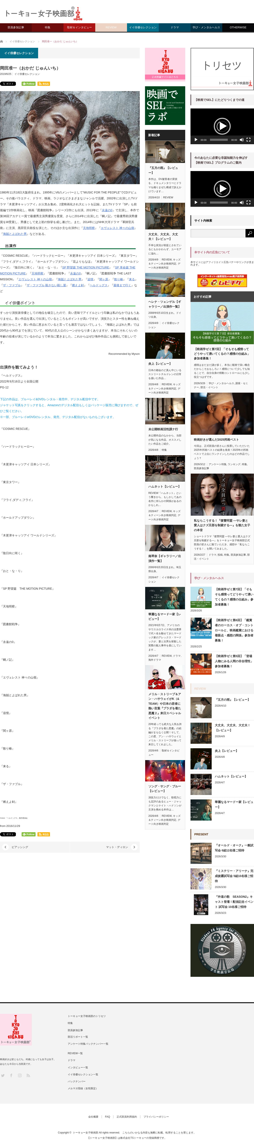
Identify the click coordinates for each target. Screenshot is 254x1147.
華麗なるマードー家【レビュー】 (164, 617)
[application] (222, 126)
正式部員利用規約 (127, 1116)
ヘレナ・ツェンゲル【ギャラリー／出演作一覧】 (164, 304)
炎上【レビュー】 (160, 363)
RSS (28, 1075)
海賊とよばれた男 (15, 234)
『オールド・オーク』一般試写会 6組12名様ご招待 (234, 848)
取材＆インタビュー (79, 27)
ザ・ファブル (12, 285)
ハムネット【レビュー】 (164, 486)
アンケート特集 (217, 464)
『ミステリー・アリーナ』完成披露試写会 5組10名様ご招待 (234, 876)
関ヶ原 (103, 279)
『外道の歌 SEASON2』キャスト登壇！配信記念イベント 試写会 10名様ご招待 (234, 902)
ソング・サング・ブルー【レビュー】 (164, 789)
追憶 (90, 279)
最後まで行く (122, 285)
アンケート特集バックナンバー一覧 (88, 1043)
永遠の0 (107, 210)
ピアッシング (20, 847)
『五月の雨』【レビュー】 (163, 170)
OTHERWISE (238, 27)
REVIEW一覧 (75, 1053)
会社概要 (93, 1116)
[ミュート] (242, 140)
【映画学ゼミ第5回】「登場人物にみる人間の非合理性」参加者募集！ (234, 661)
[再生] (196, 140)
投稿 (220, 554)
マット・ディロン (117, 847)
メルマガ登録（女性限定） (83, 1088)
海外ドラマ (154, 659)
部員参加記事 (16, 27)
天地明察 (89, 228)
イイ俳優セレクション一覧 (83, 1074)
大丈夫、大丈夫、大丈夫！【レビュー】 (163, 237)
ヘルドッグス (99, 285)
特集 (47, 27)
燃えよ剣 (78, 285)
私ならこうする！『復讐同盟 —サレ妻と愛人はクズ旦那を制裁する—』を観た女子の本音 (222, 525)
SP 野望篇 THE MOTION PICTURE (85, 267)
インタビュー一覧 (78, 1067)
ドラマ (175, 27)
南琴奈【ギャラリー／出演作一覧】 (164, 558)
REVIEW (111, 27)
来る (132, 279)
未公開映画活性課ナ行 (163, 429)
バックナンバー (77, 1081)
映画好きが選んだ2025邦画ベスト (216, 439)
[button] (222, 126)
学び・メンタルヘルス (206, 27)
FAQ (107, 1116)
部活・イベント (209, 387)
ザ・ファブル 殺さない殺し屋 (46, 285)
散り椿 (118, 279)
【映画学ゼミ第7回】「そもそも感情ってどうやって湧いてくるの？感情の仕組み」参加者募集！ (222, 353)
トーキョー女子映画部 (85, 1132)
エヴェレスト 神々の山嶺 (117, 228)
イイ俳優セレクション (143, 27)
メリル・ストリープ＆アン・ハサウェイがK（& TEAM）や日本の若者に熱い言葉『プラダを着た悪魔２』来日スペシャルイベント (164, 705)
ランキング (234, 464)
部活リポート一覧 (78, 1036)
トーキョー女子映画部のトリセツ (87, 1016)
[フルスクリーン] (248, 140)
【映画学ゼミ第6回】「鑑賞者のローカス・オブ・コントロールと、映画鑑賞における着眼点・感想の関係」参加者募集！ (234, 630)
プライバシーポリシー (156, 1116)
